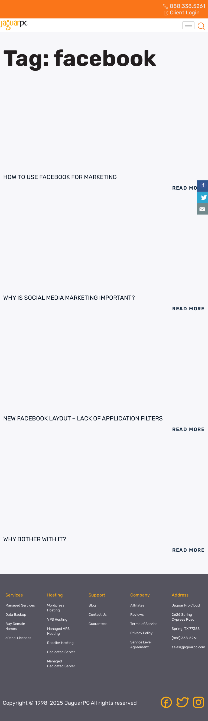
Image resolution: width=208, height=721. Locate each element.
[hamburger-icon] (188, 25)
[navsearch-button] (201, 25)
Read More (188, 188)
